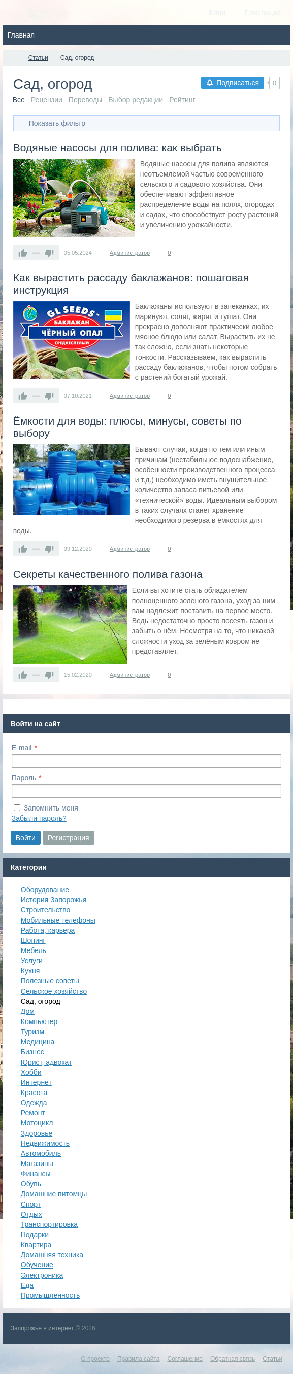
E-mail (22, 748)
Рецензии (46, 100)
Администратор (130, 253)
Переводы (85, 100)
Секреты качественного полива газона (108, 574)
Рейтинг (182, 100)
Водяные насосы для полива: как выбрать (117, 147)
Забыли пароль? (39, 818)
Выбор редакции (135, 100)
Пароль (24, 777)
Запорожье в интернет (42, 1328)
